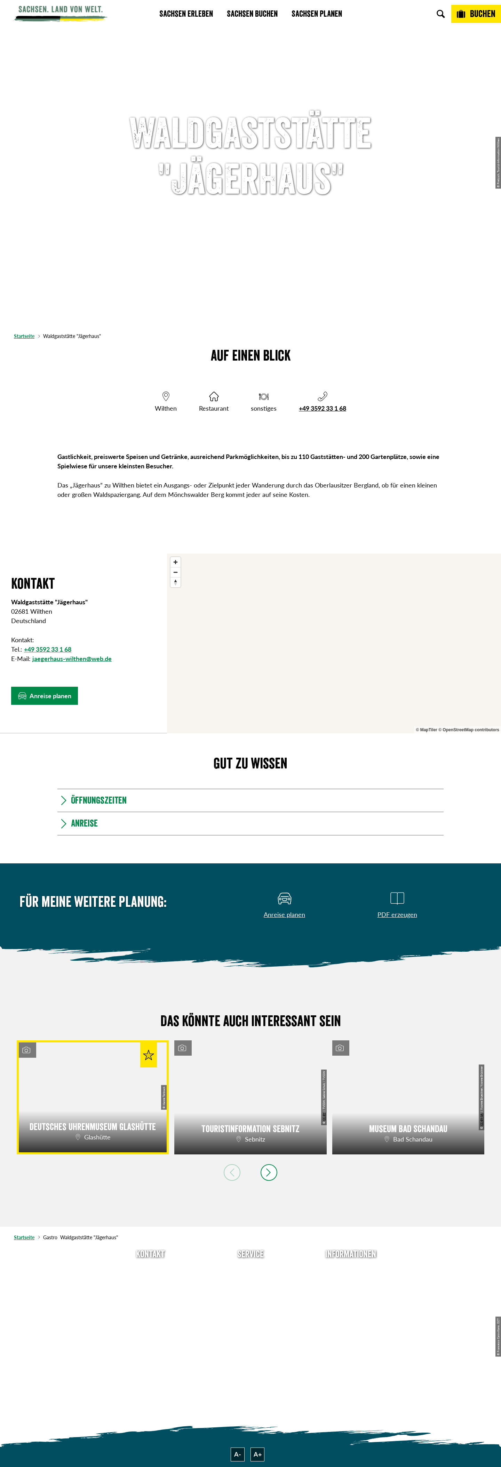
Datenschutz (350, 1307)
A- (237, 1454)
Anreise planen (250, 1270)
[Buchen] (476, 14)
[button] (44, 696)
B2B (250, 1307)
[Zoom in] (175, 562)
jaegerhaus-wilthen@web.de (72, 658)
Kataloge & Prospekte (250, 1320)
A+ (258, 1454)
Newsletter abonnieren (250, 1282)
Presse (250, 1295)
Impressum (350, 1295)
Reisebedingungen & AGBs (351, 1346)
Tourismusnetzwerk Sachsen (350, 1324)
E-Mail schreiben (150, 1282)
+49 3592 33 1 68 (322, 408)
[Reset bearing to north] (175, 582)
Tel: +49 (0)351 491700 (150, 1270)
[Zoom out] (175, 572)
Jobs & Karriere (350, 1282)
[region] (334, 643)
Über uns (350, 1270)
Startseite (24, 336)
